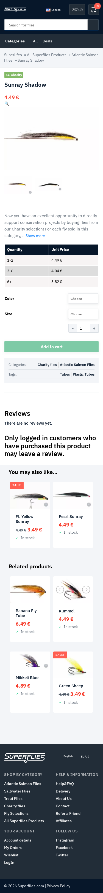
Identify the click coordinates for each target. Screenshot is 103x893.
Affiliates (64, 820)
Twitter (62, 855)
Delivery (63, 791)
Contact (62, 806)
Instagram (65, 840)
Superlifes (13, 54)
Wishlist (11, 855)
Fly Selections (16, 813)
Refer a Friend (68, 813)
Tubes (65, 374)
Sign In (77, 9)
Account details (17, 840)
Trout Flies (13, 798)
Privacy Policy (58, 885)
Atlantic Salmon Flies (77, 364)
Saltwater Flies (17, 791)
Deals (47, 41)
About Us (64, 798)
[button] (6, 103)
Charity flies (47, 364)
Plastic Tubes (83, 374)
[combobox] (83, 298)
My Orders (13, 847)
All (35, 41)
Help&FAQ (65, 783)
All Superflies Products (46, 54)
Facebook (64, 847)
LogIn (9, 862)
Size (8, 313)
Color (9, 298)
